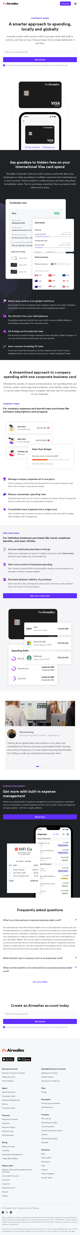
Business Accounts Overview (13, 1073)
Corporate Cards (8, 1096)
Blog (43, 1154)
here (73, 1231)
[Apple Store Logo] (8, 1059)
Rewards (44, 1142)
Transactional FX (8, 1188)
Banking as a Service (49, 1073)
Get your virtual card (40, 595)
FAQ (43, 1166)
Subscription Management (12, 1154)
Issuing (4, 1196)
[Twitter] (7, 1212)
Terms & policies (47, 1127)
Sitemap (35, 1208)
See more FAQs (40, 982)
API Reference (47, 1107)
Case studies (46, 1158)
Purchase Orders (8, 1108)
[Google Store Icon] (24, 1059)
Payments (6, 1184)
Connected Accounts (10, 1176)
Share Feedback (47, 1174)
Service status (46, 1178)
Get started (65, 4)
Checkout (6, 1123)
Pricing (44, 1092)
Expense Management (11, 1100)
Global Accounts (8, 1077)
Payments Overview (10, 1119)
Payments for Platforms (50, 1081)
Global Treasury (47, 1077)
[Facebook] (3, 1212)
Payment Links (8, 1131)
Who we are (46, 1119)
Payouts (5, 1192)
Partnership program (49, 1139)
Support (44, 1170)
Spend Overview (8, 1092)
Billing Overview (8, 1147)
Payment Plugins (8, 1127)
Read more (40, 817)
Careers (44, 1134)
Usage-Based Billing (10, 1158)
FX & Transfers (8, 1081)
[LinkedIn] (11, 1212)
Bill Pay (5, 1104)
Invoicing (5, 1150)
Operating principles (49, 1123)
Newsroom (45, 1162)
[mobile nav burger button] (75, 3)
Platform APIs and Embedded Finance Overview (17, 1171)
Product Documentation (50, 1103)
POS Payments (8, 1135)
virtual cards (68, 553)
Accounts (6, 1180)
